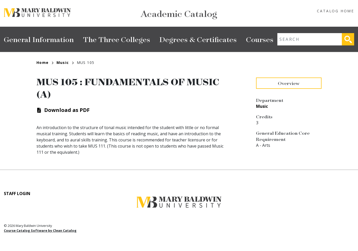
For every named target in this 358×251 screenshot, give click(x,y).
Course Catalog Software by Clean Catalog (40, 230)
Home (44, 62)
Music (65, 62)
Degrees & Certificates (198, 39)
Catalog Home (335, 10)
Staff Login (17, 193)
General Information (39, 39)
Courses (260, 39)
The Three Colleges (116, 39)
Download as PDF (67, 110)
